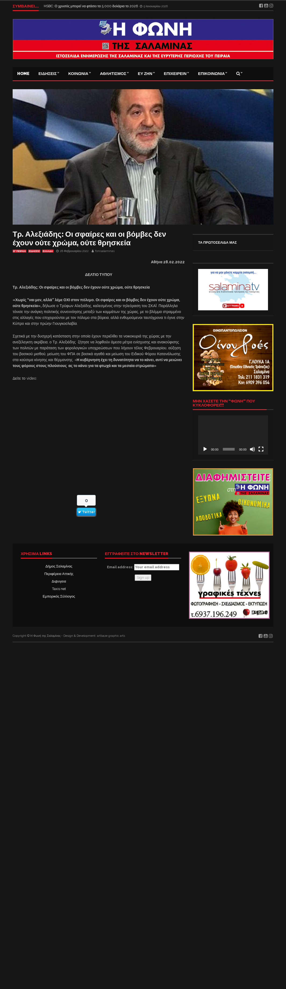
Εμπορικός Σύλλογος (59, 596)
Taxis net (59, 589)
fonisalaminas (105, 251)
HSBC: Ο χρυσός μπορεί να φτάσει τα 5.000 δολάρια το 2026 (91, 6)
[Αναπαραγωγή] (205, 449)
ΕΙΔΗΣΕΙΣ (47, 73)
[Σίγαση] (252, 449)
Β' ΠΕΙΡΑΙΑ (19, 251)
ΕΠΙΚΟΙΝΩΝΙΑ (211, 73)
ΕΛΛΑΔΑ (48, 251)
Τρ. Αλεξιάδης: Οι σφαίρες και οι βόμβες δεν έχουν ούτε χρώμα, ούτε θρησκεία (89, 238)
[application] (233, 435)
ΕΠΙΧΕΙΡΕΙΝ (175, 73)
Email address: (143, 567)
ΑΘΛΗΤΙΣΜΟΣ (113, 73)
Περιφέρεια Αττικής (58, 574)
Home (23, 73)
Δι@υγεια (59, 581)
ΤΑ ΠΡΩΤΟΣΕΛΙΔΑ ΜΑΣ (217, 242)
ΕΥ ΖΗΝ (145, 73)
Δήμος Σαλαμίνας (58, 566)
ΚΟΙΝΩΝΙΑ (78, 73)
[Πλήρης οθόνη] (261, 449)
